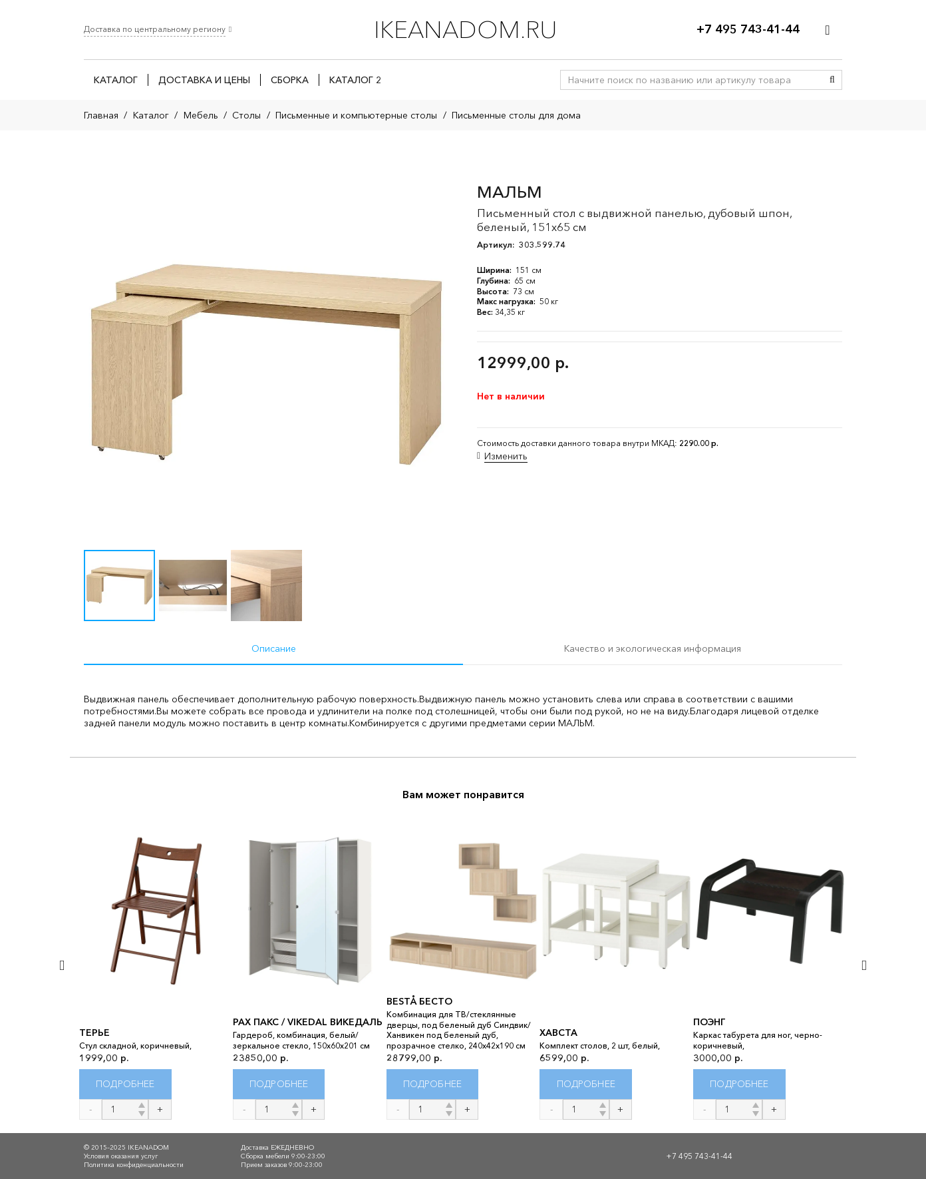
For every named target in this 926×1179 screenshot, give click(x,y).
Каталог (151, 115)
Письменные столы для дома (516, 115)
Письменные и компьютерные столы (356, 115)
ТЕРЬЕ (94, 1033)
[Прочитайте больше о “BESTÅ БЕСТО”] (432, 1084)
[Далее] (863, 965)
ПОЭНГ (709, 1022)
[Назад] (63, 965)
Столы (246, 115)
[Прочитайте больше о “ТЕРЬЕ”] (125, 1084)
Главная (101, 115)
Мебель (201, 115)
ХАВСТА (558, 1033)
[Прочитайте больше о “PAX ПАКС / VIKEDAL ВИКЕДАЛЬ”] (279, 1084)
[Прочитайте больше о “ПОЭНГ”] (739, 1084)
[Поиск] (832, 80)
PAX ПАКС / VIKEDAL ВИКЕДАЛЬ (308, 1022)
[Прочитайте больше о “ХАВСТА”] (586, 1084)
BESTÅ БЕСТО (419, 1001)
